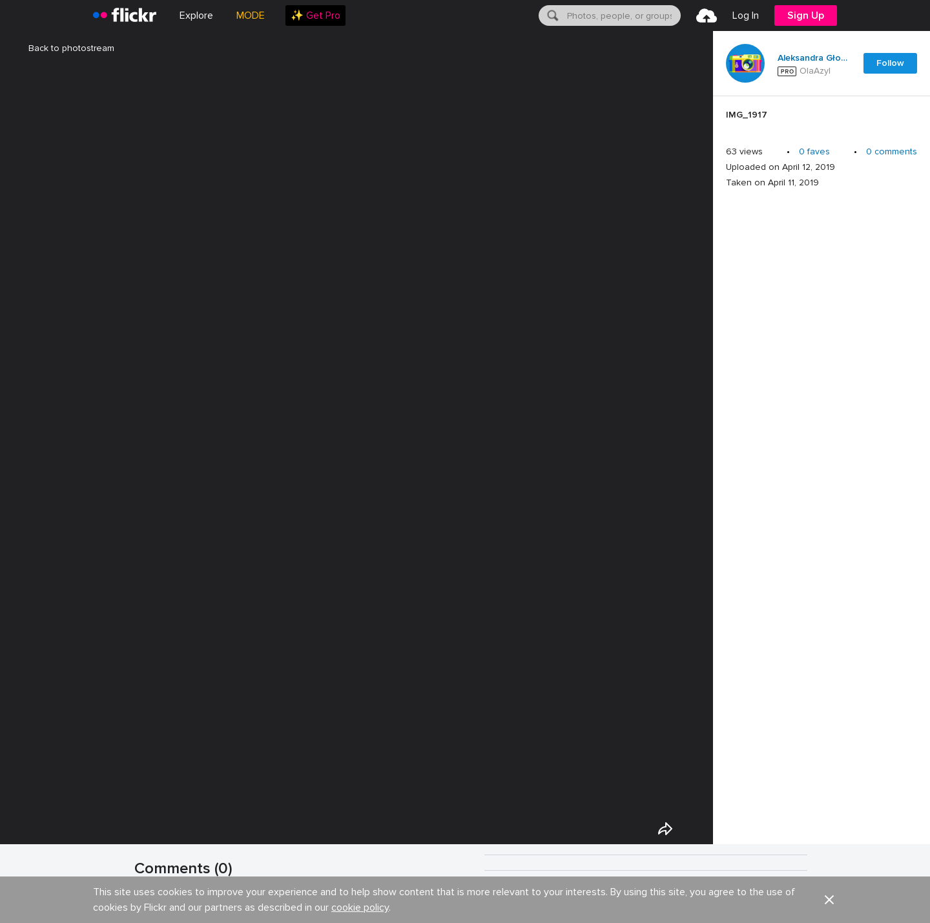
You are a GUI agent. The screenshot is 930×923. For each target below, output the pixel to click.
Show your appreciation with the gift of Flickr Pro (277, 905)
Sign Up (805, 15)
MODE (250, 15)
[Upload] (706, 15)
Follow (890, 62)
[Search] (551, 15)
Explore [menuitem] (196, 15)
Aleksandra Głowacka (812, 58)
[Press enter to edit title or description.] (821, 118)
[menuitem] (315, 15)
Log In (745, 15)
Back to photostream (63, 48)
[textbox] (622, 15)
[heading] (124, 15)
